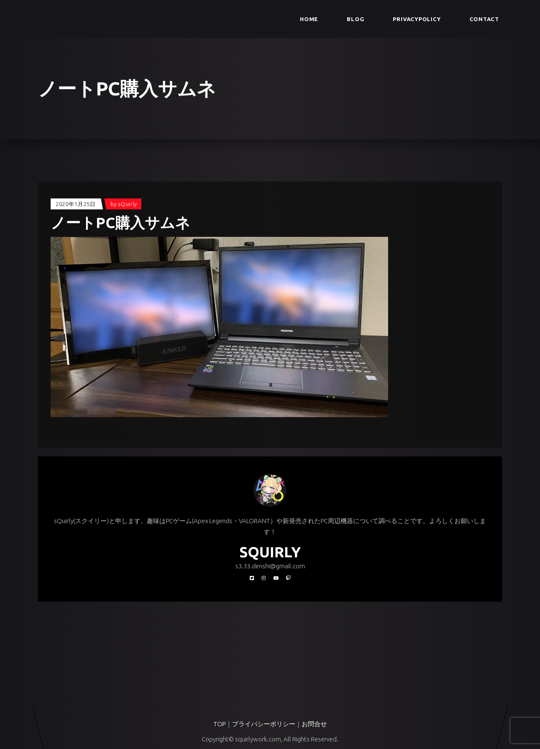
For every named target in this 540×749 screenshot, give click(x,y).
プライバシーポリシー (263, 723)
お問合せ (314, 723)
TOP (219, 723)
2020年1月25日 (76, 204)
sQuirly (127, 204)
